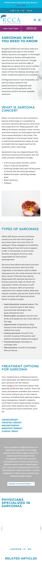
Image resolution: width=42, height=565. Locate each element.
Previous (1, 528)
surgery (10, 386)
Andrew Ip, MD (21, 549)
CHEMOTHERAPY (10, 420)
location (22, 476)
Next (41, 528)
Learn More (21, 5)
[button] (35, 20)
